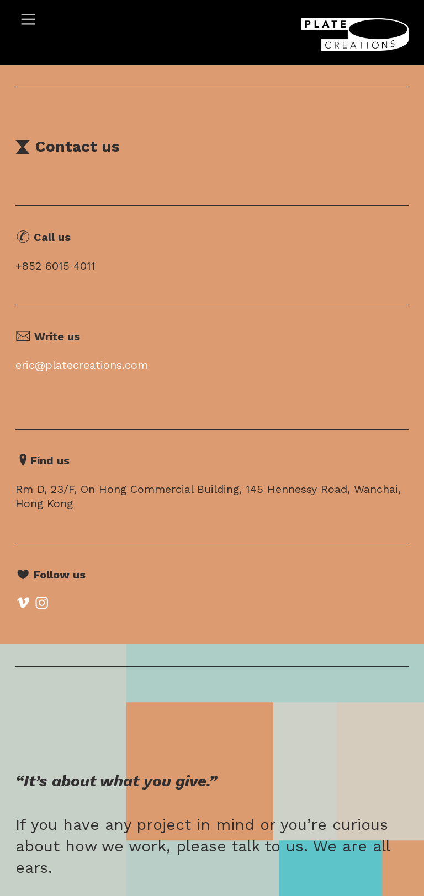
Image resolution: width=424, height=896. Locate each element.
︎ (28, 19)
